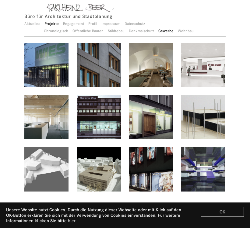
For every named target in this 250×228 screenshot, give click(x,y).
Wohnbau (186, 31)
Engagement (73, 23)
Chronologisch (56, 31)
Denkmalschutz (141, 31)
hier (72, 220)
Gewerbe (166, 31)
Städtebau (116, 31)
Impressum (110, 23)
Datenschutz (135, 23)
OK (222, 212)
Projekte (51, 23)
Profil (92, 23)
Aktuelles (32, 23)
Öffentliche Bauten (88, 31)
